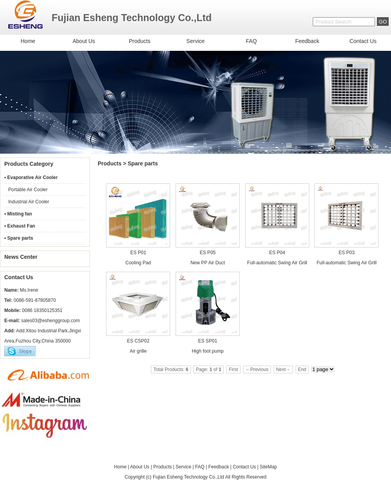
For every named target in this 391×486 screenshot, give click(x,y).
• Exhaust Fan (19, 226)
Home (28, 41)
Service (196, 41)
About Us (83, 41)
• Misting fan (18, 214)
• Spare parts (18, 238)
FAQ (251, 41)
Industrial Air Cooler (28, 201)
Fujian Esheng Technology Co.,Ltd (188, 477)
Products (139, 41)
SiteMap (268, 467)
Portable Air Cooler (28, 189)
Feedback (307, 41)
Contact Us (363, 41)
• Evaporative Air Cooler (30, 177)
